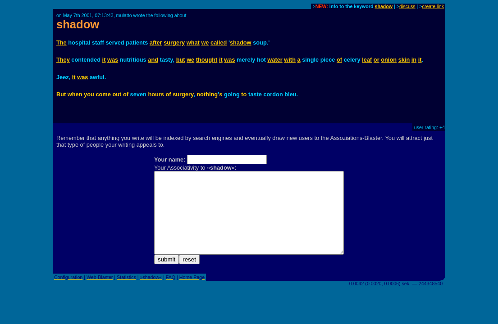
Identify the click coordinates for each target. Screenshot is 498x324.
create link (433, 6)
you (89, 94)
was (112, 59)
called (218, 42)
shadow (384, 6)
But (61, 94)
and (153, 59)
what (193, 42)
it (104, 59)
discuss (407, 6)
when (75, 94)
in (413, 59)
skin (404, 59)
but (180, 59)
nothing (207, 94)
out (116, 94)
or (376, 59)
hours (156, 94)
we (205, 42)
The (61, 42)
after (156, 42)
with (290, 59)
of (339, 59)
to (244, 94)
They (63, 59)
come (103, 94)
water (274, 59)
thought (207, 59)
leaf (367, 59)
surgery (174, 42)
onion (389, 59)
